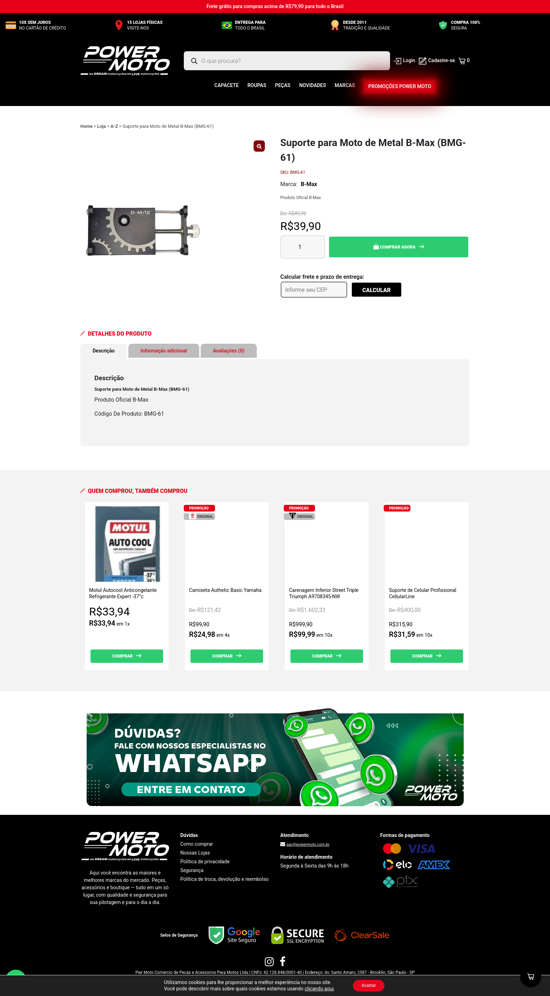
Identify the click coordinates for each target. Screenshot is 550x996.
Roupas (256, 85)
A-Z (114, 126)
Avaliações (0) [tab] (228, 351)
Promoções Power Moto (399, 86)
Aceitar (368, 985)
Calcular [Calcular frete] (376, 290)
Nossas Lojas (195, 853)
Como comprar (196, 844)
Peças (282, 85)
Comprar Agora (394, 247)
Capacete (226, 85)
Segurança (191, 870)
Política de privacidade (205, 861)
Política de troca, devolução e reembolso (224, 879)
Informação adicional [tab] (164, 351)
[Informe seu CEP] (314, 289)
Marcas (345, 85)
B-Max (309, 184)
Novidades (312, 85)
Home (86, 126)
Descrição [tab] (104, 351)
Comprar (122, 656)
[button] (259, 146)
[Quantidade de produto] (302, 247)
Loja (101, 126)
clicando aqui (316, 988)
